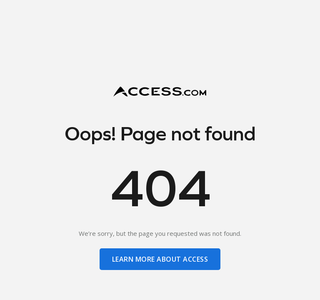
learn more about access (160, 259)
